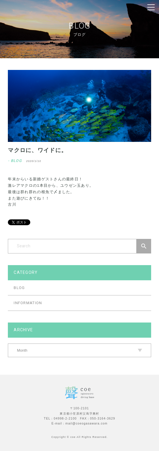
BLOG (19, 288)
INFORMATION (28, 303)
